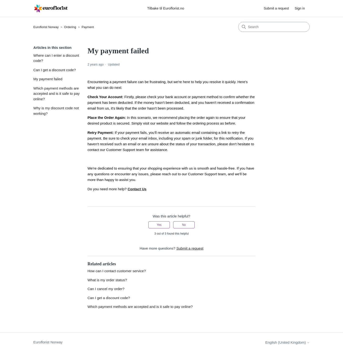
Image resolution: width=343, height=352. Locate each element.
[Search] (273, 27)
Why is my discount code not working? (56, 111)
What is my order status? (107, 280)
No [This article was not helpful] (184, 224)
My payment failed (47, 79)
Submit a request (276, 8)
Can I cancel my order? (105, 289)
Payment (87, 27)
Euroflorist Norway (46, 27)
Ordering (70, 27)
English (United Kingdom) (287, 342)
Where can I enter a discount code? (56, 58)
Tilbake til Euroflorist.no (165, 8)
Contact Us (137, 189)
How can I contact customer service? (116, 271)
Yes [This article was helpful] (159, 224)
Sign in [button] (300, 8)
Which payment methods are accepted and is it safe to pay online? (56, 93)
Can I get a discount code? (54, 70)
